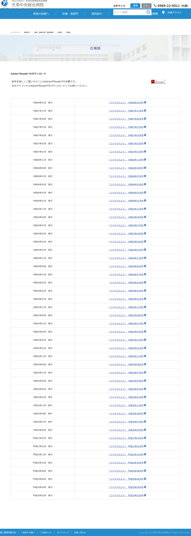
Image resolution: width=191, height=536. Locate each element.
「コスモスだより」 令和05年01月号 (126, 249)
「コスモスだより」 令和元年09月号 (126, 413)
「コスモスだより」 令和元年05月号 (126, 430)
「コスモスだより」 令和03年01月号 (126, 348)
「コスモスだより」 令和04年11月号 (126, 258)
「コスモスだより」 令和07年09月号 (126, 118)
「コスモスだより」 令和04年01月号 (126, 299)
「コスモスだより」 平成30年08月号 (126, 470)
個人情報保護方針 (8, 532)
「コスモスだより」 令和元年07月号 (126, 421)
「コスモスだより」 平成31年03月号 (126, 438)
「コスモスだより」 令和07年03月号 (126, 143)
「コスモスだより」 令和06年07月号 (126, 176)
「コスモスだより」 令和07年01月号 (126, 151)
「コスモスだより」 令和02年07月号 (126, 372)
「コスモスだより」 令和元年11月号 (126, 405)
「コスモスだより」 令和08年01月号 (126, 102)
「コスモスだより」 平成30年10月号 (126, 462)
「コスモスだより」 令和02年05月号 (126, 380)
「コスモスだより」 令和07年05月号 (126, 135)
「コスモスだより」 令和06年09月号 (126, 168)
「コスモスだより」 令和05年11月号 (126, 208)
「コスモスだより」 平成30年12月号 (126, 454)
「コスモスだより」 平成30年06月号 (126, 479)
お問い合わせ (80, 532)
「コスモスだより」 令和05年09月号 (126, 217)
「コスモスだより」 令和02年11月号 (126, 356)
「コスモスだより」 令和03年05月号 (126, 331)
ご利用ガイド (46, 532)
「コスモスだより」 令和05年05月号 (126, 233)
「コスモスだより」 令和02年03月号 (126, 389)
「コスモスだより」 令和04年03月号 (126, 290)
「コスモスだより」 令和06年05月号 (126, 184)
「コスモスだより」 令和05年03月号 (126, 241)
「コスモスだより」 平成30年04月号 (126, 487)
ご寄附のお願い (28, 532)
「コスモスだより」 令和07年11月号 (126, 110)
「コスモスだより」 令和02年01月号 (126, 397)
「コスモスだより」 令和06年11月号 (126, 159)
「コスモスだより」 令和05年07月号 (126, 225)
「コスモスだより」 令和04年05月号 (126, 282)
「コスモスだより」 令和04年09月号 (126, 266)
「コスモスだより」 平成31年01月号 (126, 446)
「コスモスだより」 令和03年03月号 (126, 339)
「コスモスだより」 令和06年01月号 (126, 200)
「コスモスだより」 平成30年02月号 (126, 495)
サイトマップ (63, 532)
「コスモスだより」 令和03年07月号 (126, 323)
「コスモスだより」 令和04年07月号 (126, 274)
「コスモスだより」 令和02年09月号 (126, 364)
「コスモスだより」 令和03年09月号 (126, 315)
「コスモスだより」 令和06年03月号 (126, 192)
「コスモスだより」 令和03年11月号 (126, 307)
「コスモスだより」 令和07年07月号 (126, 127)
